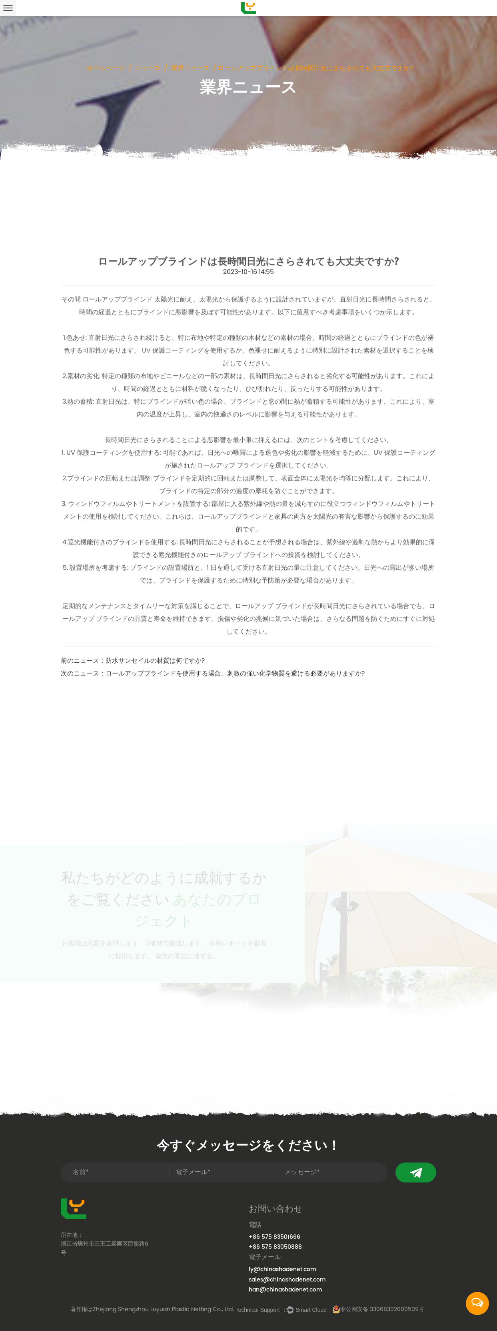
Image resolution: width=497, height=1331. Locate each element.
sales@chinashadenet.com (287, 1279)
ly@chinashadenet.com (282, 1269)
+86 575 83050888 (275, 1247)
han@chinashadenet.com (285, 1289)
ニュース (148, 68)
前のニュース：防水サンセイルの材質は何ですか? (133, 747)
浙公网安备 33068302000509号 (378, 1310)
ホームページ (105, 68)
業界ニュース (190, 68)
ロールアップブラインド (118, 385)
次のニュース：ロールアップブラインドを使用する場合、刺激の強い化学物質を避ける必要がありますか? (213, 759)
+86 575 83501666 (274, 1237)
